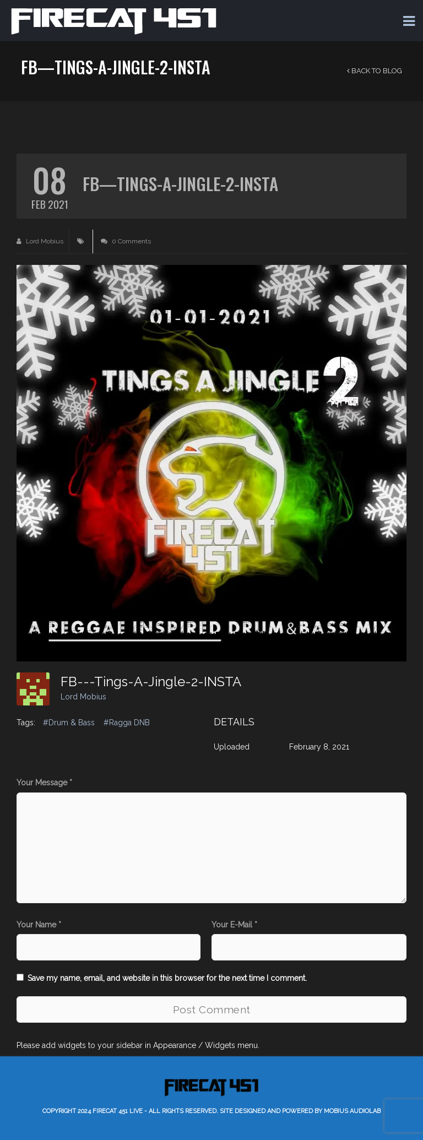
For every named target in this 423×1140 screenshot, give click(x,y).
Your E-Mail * (234, 924)
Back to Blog (374, 71)
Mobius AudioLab (352, 1111)
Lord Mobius (40, 241)
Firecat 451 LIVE (118, 1111)
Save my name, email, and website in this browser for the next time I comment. (167, 978)
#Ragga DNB (127, 722)
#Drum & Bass (69, 722)
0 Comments (126, 241)
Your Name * (39, 924)
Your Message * (44, 782)
